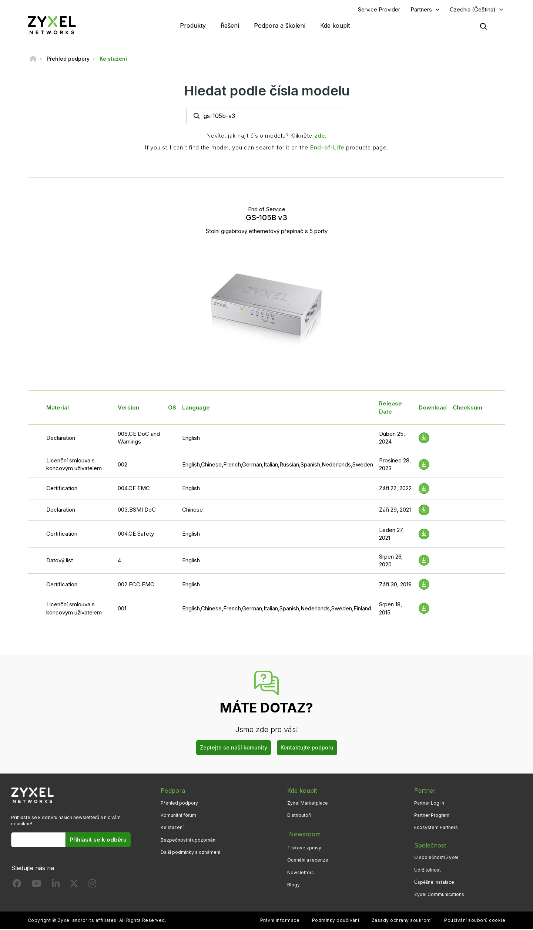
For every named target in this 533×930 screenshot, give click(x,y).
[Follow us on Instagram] (92, 886)
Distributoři (299, 816)
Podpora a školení (279, 26)
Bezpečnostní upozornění (189, 840)
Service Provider (379, 9)
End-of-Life (327, 148)
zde (319, 136)
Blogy (293, 883)
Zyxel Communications (439, 895)
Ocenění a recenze (307, 858)
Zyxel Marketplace (307, 803)
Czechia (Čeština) (473, 9)
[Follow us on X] (74, 886)
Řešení (230, 26)
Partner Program (431, 816)
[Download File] (424, 438)
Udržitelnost (427, 870)
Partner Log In (429, 803)
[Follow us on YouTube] (36, 886)
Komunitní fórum (178, 816)
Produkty (193, 26)
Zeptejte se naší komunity (233, 748)
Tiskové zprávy (304, 846)
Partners (421, 9)
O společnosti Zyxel (436, 858)
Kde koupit (335, 26)
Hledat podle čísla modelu (266, 91)
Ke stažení (172, 828)
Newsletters (300, 870)
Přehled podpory (179, 803)
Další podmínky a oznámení (190, 853)
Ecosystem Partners (436, 828)
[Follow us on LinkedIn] (56, 886)
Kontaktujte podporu (307, 748)
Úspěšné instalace (434, 883)
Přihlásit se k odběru (98, 840)
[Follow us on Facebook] (17, 886)
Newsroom (302, 834)
